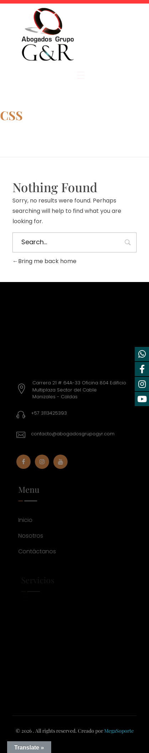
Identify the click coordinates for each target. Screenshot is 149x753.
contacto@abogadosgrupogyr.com (76, 433)
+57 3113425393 (52, 413)
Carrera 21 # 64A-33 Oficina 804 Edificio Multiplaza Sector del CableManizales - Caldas (82, 389)
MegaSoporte (119, 730)
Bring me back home (44, 261)
